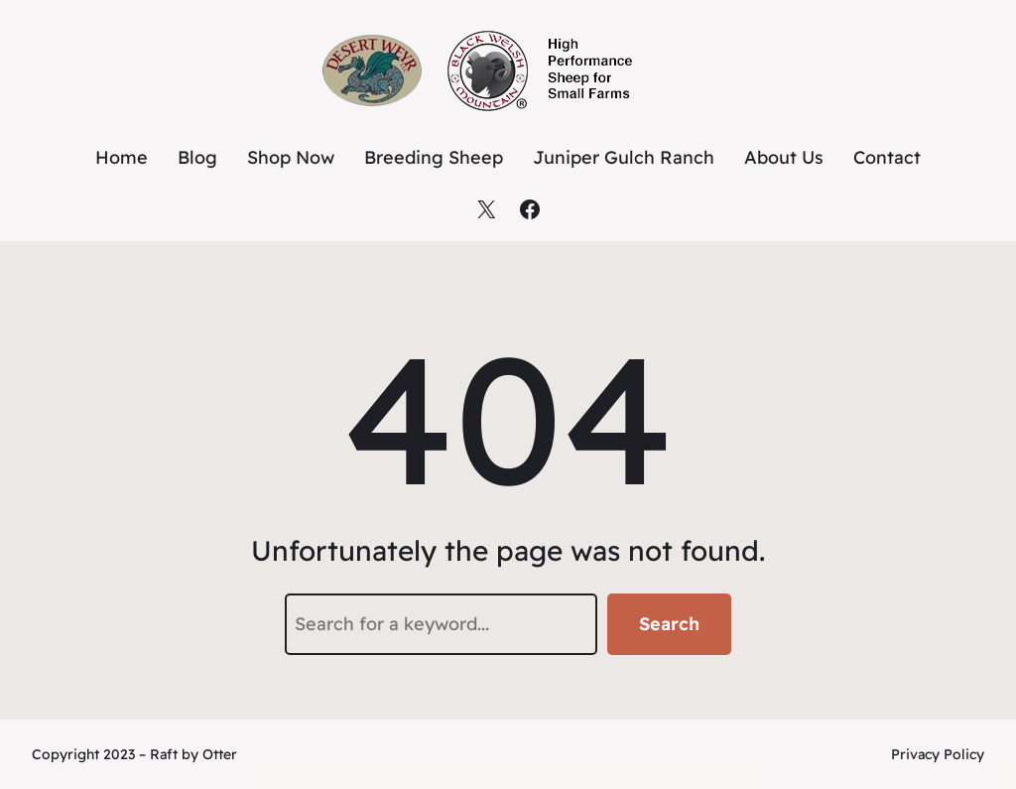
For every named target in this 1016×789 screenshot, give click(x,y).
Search (669, 623)
